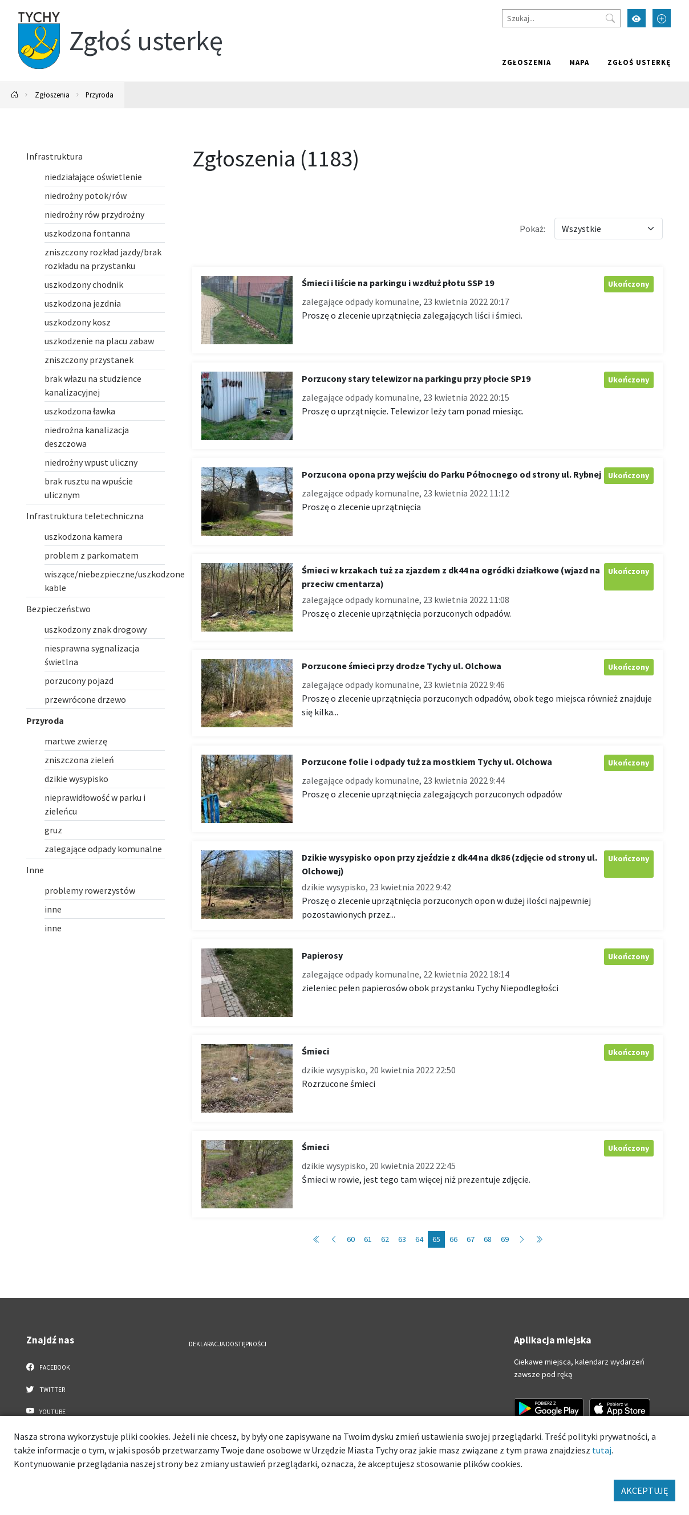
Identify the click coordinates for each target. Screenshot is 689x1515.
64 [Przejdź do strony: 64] (419, 1239)
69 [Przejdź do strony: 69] (505, 1239)
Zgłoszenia (526, 62)
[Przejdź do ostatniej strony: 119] (539, 1239)
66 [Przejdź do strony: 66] (453, 1239)
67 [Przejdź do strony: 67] (471, 1239)
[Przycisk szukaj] (610, 18)
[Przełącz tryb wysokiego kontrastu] (636, 18)
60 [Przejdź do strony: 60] (351, 1239)
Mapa (579, 62)
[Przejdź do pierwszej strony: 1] (316, 1239)
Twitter (45, 1389)
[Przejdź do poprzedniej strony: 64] (333, 1239)
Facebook (48, 1367)
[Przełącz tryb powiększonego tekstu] (661, 18)
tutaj (601, 1450)
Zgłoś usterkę (639, 62)
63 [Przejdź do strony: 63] (402, 1239)
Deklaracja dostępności (227, 1344)
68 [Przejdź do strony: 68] (488, 1239)
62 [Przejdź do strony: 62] (385, 1239)
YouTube (46, 1411)
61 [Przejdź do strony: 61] (368, 1239)
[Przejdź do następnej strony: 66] (521, 1239)
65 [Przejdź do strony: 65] (436, 1239)
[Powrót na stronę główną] (14, 95)
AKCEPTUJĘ (644, 1490)
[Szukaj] (561, 18)
